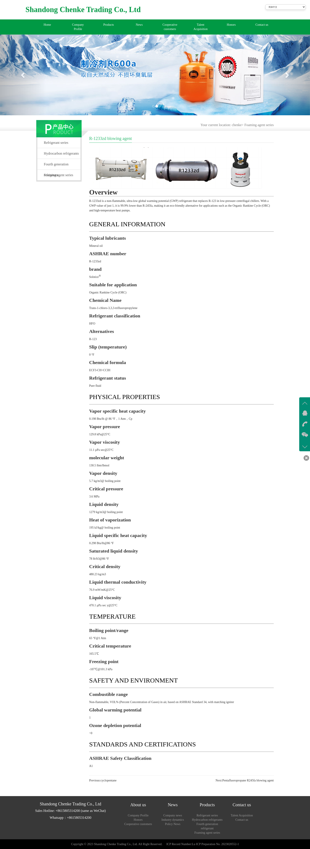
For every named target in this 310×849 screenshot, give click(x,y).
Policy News (172, 824)
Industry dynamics (172, 819)
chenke (237, 125)
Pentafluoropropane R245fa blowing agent (248, 780)
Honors (231, 24)
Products (108, 24)
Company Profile (78, 27)
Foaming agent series (259, 125)
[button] (23, 75)
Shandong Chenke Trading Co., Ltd (83, 9)
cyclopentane (109, 780)
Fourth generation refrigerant (56, 166)
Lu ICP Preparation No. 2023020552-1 (215, 844)
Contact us (261, 24)
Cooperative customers (170, 27)
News (139, 24)
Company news (172, 815)
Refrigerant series (56, 142)
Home (47, 24)
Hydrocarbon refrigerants (61, 153)
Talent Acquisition (200, 27)
